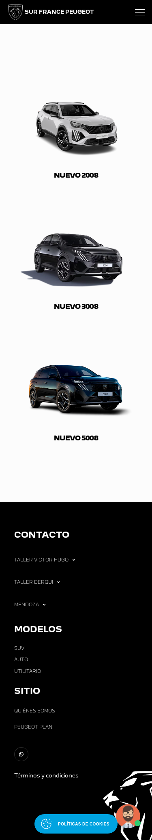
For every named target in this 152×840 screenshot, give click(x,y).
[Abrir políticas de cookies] (76, 824)
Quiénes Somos (34, 711)
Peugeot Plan (33, 727)
